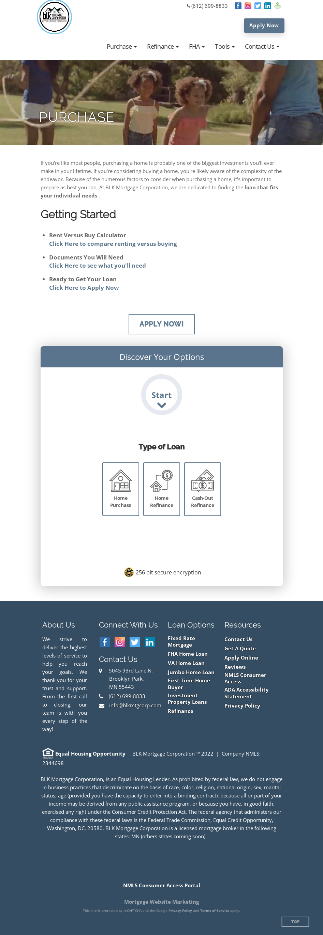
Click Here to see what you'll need (97, 265)
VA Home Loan (186, 663)
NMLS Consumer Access (245, 678)
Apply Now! (162, 324)
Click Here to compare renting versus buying (113, 244)
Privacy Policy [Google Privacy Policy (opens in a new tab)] (180, 910)
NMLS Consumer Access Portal (161, 885)
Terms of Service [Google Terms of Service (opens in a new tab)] (214, 910)
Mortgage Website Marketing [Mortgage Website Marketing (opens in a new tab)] (161, 901)
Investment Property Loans (187, 699)
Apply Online (241, 657)
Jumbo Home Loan (191, 672)
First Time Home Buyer (189, 684)
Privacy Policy (242, 705)
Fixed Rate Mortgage (181, 641)
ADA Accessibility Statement (246, 693)
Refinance (180, 711)
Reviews (235, 667)
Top (295, 922)
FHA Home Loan (188, 654)
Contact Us (238, 639)
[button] (122, 46)
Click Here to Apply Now (84, 287)
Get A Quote (240, 648)
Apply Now (264, 25)
